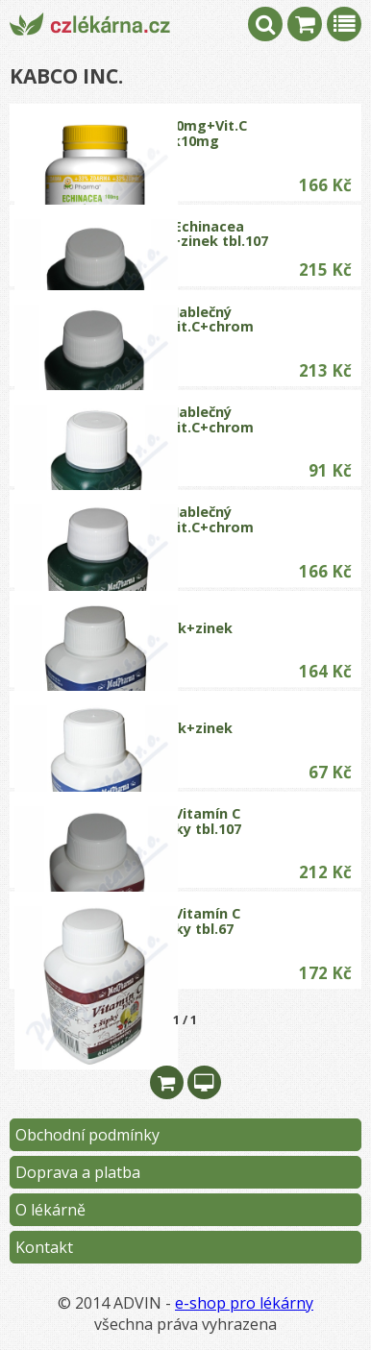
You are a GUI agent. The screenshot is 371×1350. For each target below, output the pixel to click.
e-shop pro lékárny (244, 1302)
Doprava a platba (77, 1172)
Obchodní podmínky (87, 1134)
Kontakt (44, 1247)
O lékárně (50, 1209)
